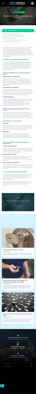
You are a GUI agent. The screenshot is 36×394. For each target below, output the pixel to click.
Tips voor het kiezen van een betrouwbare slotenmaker (15, 40)
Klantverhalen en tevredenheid (10, 38)
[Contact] (18, 353)
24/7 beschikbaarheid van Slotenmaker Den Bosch (14, 36)
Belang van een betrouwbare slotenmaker (12, 33)
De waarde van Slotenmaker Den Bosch (12, 41)
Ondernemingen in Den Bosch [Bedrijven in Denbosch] (18, 346)
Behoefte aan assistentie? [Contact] (18, 355)
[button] (32, 3)
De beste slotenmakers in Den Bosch (13, 249)
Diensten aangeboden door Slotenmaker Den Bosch (14, 35)
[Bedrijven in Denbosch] (18, 344)
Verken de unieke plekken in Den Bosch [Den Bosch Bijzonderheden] (18, 337)
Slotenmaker (31, 22)
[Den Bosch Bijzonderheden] (18, 335)
